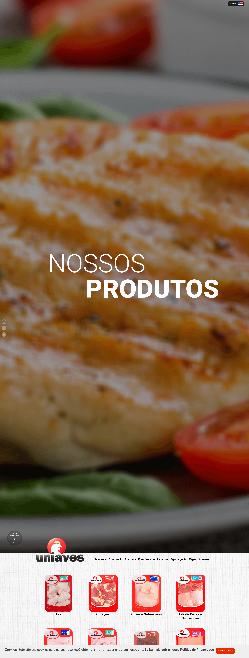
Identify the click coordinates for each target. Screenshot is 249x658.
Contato (204, 559)
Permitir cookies (225, 651)
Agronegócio (179, 559)
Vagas (192, 559)
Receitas (162, 559)
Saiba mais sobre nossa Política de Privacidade (179, 649)
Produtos (100, 559)
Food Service (146, 559)
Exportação (115, 559)
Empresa (130, 559)
